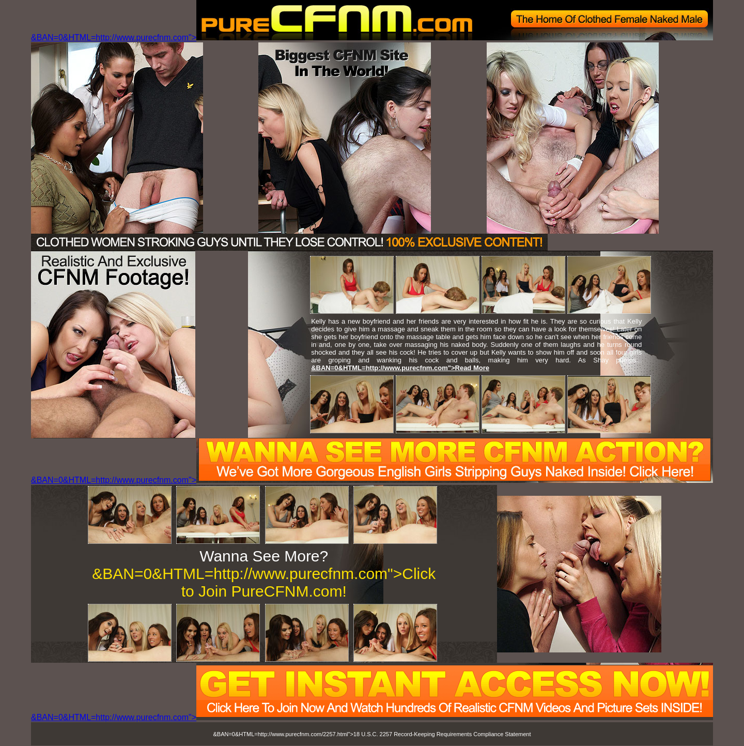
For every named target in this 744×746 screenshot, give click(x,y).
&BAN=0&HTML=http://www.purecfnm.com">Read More (400, 368)
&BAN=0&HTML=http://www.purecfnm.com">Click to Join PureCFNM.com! (264, 582)
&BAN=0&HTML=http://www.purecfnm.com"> (372, 37)
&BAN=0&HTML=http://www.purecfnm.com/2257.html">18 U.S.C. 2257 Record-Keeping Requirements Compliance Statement (372, 734)
